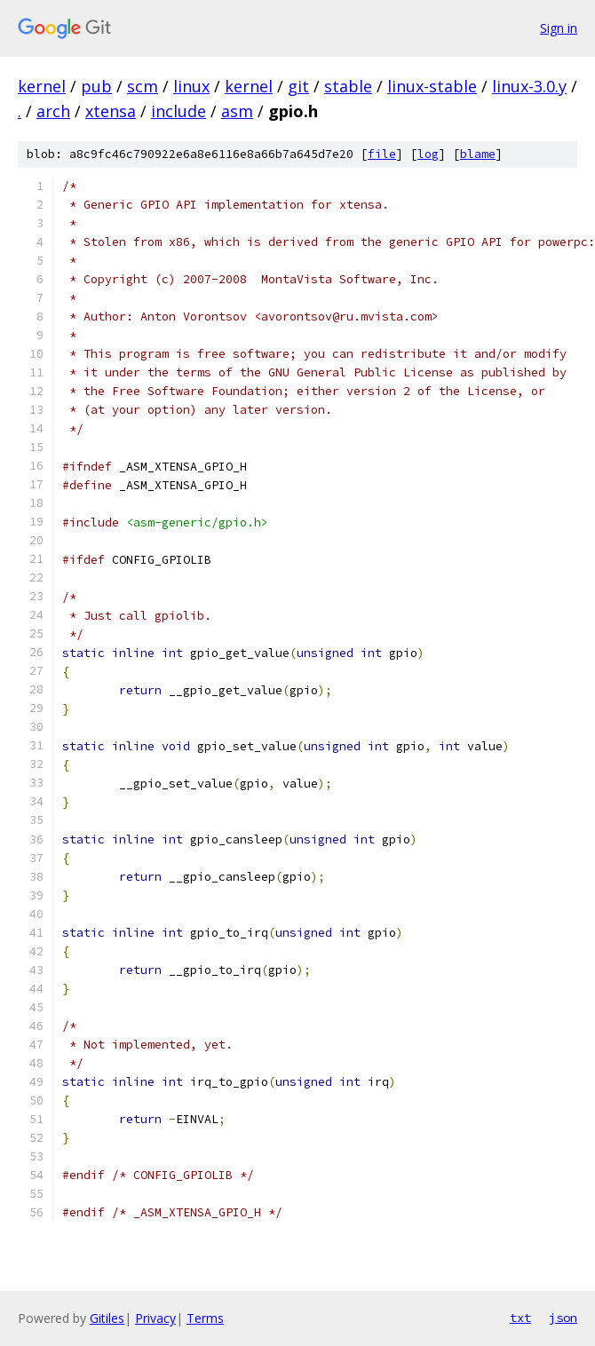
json (563, 1318)
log (428, 154)
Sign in (558, 28)
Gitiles (107, 1318)
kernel (42, 86)
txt (520, 1318)
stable (348, 86)
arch (53, 111)
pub (96, 86)
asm (237, 111)
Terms (205, 1318)
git (298, 86)
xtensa (110, 111)
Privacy (155, 1318)
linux (191, 86)
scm (142, 86)
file (382, 154)
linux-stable (432, 86)
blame (478, 154)
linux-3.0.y (529, 86)
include (178, 111)
